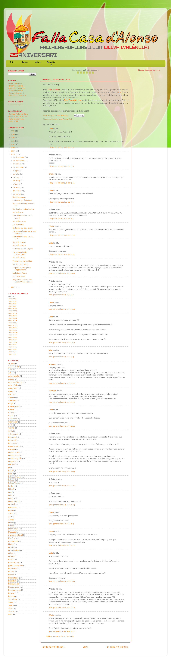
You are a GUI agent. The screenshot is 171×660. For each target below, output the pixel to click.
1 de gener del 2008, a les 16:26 (62, 183)
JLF (9, 517)
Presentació (13, 578)
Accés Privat (13, 367)
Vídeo (10, 609)
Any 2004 (13, 323)
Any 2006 (13, 318)
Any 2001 (13, 330)
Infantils (12, 514)
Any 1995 (13, 345)
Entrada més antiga (118, 647)
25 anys (11, 364)
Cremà (11, 428)
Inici (12, 62)
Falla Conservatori (16, 119)
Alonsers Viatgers (15, 382)
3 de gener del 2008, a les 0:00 (62, 486)
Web (70, 119)
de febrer (17, 191)
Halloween (12, 508)
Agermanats (13, 376)
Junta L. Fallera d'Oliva (18, 114)
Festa (65, 119)
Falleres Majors (14, 477)
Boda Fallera (13, 407)
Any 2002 (13, 328)
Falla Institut (14, 121)
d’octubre (17, 164)
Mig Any (11, 538)
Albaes (11, 379)
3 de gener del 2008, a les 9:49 (62, 545)
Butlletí (11, 410)
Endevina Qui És (15, 459)
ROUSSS (52, 365)
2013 (13, 138)
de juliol (16, 174)
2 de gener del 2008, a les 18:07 (62, 383)
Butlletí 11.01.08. (19, 258)
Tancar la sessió (16, 91)
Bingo (10, 404)
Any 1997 (13, 340)
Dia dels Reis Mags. (21, 264)
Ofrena (11, 557)
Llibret (11, 523)
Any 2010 (13, 308)
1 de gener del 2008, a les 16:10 (61, 147)
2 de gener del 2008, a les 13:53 (62, 343)
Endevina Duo (14, 453)
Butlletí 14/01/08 (19, 245)
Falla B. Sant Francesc (18, 117)
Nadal (10, 544)
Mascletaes (13, 529)
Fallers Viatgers (14, 483)
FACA (10, 471)
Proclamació (13, 584)
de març (16, 187)
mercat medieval (15, 535)
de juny (16, 177)
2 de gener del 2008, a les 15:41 (61, 357)
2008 (13, 154)
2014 (13, 134)
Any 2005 (13, 320)
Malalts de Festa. (20, 273)
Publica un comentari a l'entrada (59, 636)
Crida (10, 431)
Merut (51, 532)
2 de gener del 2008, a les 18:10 (62, 402)
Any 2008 (13, 313)
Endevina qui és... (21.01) (23, 228)
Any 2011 (12, 306)
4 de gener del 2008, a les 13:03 (62, 631)
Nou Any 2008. (19, 277)
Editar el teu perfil (16, 93)
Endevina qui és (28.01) (22, 200)
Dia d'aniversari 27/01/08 (23, 209)
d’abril (16, 184)
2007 (13, 287)
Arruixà (11, 394)
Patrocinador (13, 563)
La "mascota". (18, 225)
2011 (13, 144)
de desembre (19, 157)
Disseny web (56, 119)
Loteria (11, 526)
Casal (10, 416)
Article (11, 398)
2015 (13, 131)
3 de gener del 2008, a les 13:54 (62, 581)
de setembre (18, 167)
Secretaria (12, 599)
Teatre (11, 605)
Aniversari (12, 388)
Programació (13, 587)
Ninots (11, 547)
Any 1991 (12, 354)
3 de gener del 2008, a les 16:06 (62, 608)
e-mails (11, 449)
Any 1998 (13, 337)
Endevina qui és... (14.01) (23, 249)
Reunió (11, 593)
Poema (11, 572)
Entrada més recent (53, 647)
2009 (13, 151)
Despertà (12, 440)
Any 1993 (13, 349)
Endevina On (13, 456)
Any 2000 (13, 333)
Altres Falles (13, 385)
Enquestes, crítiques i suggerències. (22, 269)
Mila (50, 350)
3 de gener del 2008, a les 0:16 (61, 524)
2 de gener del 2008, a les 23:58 (62, 472)
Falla (10, 474)
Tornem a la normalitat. (22, 261)
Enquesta (12, 462)
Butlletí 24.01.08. (19, 221)
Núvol (10, 553)
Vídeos (38, 62)
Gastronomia (14, 501)
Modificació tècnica (17, 96)
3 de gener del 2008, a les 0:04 (62, 505)
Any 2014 (13, 299)
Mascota (12, 532)
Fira (9, 492)
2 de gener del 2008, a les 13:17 (61, 295)
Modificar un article (17, 88)
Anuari (11, 391)
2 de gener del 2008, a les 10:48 (62, 273)
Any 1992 (13, 352)
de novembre (19, 161)
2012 (13, 141)
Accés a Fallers (15, 83)
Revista (11, 596)
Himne (11, 511)
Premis (11, 575)
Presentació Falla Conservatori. (20, 253)
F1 (9, 468)
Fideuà (11, 489)
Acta (10, 370)
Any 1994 (13, 347)
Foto (10, 495)
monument (13, 541)
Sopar (11, 602)
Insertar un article (16, 86)
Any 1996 (13, 342)
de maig (16, 181)
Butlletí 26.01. (18, 213)
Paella (11, 560)
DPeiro (58, 116)
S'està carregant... (16, 105)
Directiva (51, 63)
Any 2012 (13, 304)
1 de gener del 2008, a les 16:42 (62, 254)
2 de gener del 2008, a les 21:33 (62, 426)
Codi (10, 425)
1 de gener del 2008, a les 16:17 (61, 166)
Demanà (12, 437)
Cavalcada (12, 419)
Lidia (51, 129)
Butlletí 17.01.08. (19, 242)
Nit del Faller (13, 550)
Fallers (11, 480)
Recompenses (14, 590)
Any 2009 (13, 311)
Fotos (25, 62)
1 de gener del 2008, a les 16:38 (62, 235)
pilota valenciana (15, 566)
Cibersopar (13, 422)
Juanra (11, 520)
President (12, 581)
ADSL (10, 373)
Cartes (11, 413)
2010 (13, 148)
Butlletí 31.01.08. (19, 197)
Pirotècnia (12, 569)
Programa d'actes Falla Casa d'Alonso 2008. (22, 281)
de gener (17, 194)
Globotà (11, 504)
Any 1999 (13, 335)
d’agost (16, 171)
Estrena (11, 465)
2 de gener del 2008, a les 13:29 (62, 309)
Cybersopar (13, 434)
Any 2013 (13, 301)
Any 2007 (13, 316)
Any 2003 (13, 325)
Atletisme (12, 401)
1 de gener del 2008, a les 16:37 (61, 202)
